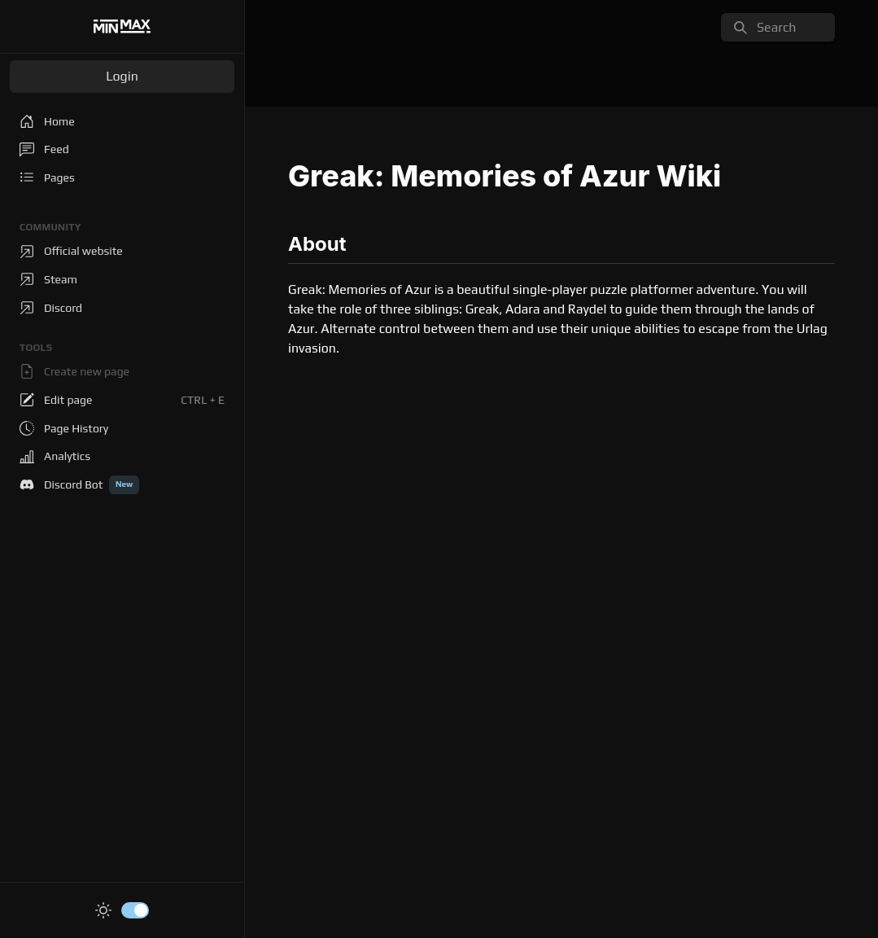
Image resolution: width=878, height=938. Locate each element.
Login (122, 76)
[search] (778, 27)
